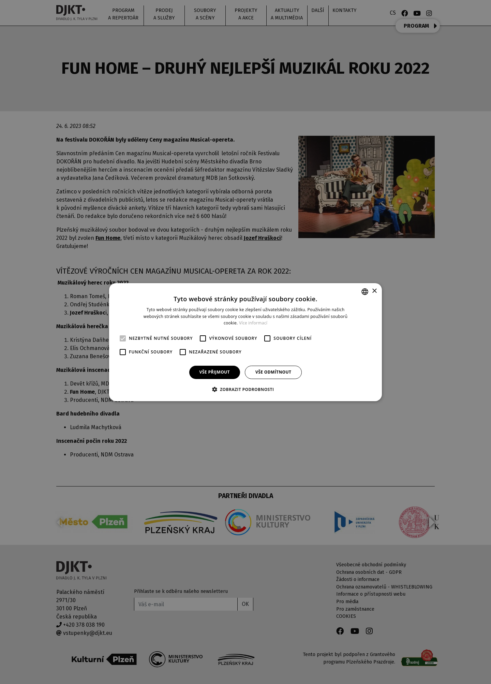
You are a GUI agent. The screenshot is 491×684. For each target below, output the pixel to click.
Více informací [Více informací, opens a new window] (253, 323)
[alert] (245, 342)
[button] (245, 389)
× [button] (374, 291)
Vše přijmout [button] (214, 372)
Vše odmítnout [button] (273, 372)
